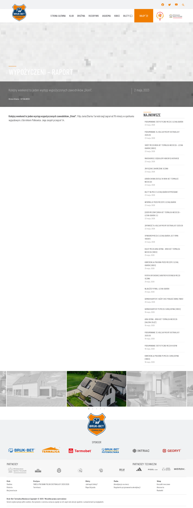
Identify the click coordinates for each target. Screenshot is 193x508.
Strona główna (58, 15)
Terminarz (37, 487)
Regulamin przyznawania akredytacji (127, 487)
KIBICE (117, 15)
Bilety (127, 15)
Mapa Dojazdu (90, 487)
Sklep (143, 15)
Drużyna (81, 15)
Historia (9, 487)
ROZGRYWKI (94, 15)
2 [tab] (92, 409)
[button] (183, 4)
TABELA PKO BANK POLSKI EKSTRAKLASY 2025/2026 (51, 484)
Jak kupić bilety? (91, 484)
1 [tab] (89, 409)
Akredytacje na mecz (121, 484)
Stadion (9, 484)
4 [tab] (100, 409)
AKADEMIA (106, 15)
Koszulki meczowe (163, 484)
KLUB (71, 15)
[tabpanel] (97, 389)
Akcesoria (160, 487)
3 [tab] (96, 409)
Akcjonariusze (12, 490)
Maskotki (160, 490)
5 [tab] (104, 409)
